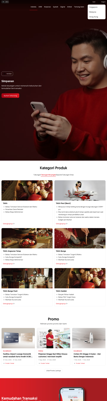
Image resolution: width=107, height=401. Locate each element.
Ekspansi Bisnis (41, 299)
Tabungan (37, 14)
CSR (38, 337)
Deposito (59, 14)
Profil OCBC (40, 327)
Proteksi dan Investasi (78, 303)
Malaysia (92, 12)
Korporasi (47, 7)
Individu (33, 7)
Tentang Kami (79, 7)
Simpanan (75, 293)
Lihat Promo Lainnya (53, 210)
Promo (3, 359)
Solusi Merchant (6, 344)
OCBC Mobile (5, 324)
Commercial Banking (43, 293)
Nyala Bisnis (5, 293)
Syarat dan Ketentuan (25, 359)
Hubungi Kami (41, 367)
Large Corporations (42, 296)
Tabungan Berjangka (48, 14)
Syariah (55, 7)
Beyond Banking (6, 309)
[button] (102, 365)
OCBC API (4, 350)
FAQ (20, 362)
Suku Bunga (5, 372)
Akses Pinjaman (6, 303)
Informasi (40, 324)
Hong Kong (93, 17)
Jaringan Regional (42, 316)
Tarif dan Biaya (6, 365)
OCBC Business (6, 337)
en (7, 2)
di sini (28, 391)
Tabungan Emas (68, 14)
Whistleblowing (78, 385)
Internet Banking (6, 334)
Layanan (74, 299)
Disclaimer (54, 385)
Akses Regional (6, 316)
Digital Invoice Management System (12, 330)
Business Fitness (6, 313)
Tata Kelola (40, 334)
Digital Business (6, 306)
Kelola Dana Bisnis (7, 299)
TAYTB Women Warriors (8, 296)
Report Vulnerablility (100, 385)
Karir (20, 365)
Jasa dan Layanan (6, 362)
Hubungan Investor (42, 330)
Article (21, 369)
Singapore (93, 7)
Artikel (69, 7)
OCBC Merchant (6, 347)
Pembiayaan (76, 296)
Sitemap (88, 385)
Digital (62, 7)
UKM (40, 7)
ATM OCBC (4, 327)
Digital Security (23, 372)
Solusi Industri (41, 313)
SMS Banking (5, 340)
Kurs (2, 369)
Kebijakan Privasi (66, 385)
